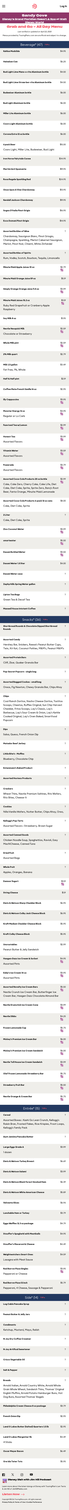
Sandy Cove (34, 15)
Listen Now (14, 1494)
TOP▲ (47, 44)
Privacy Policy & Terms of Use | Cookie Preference (22, 1502)
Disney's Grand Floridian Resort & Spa (29, 19)
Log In (63, 6)
